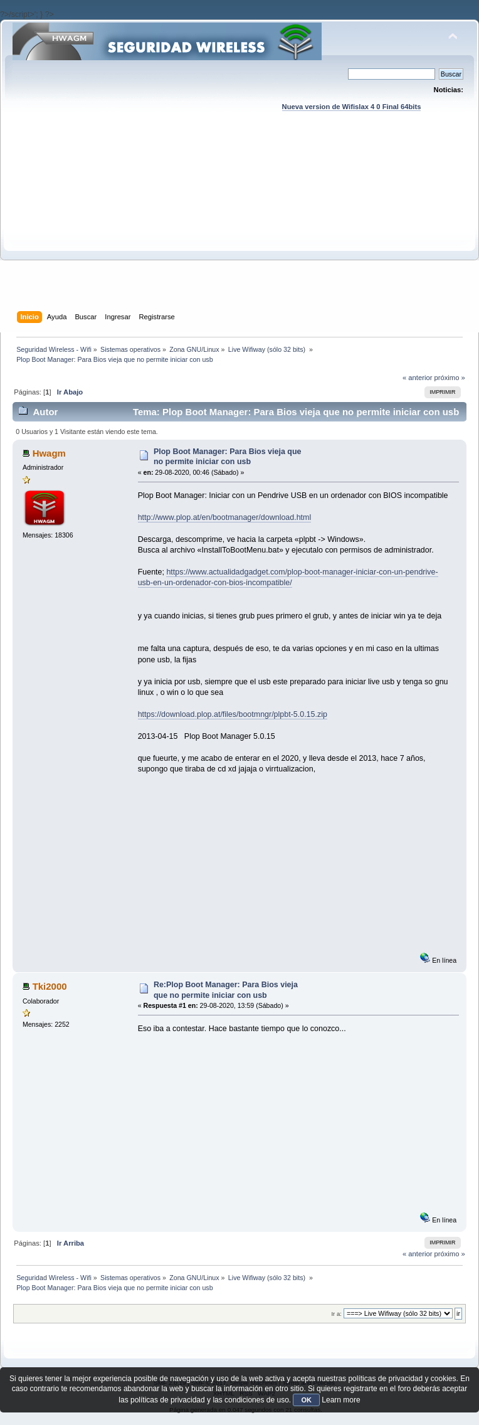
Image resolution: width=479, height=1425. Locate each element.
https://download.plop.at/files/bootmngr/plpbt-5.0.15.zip (232, 714)
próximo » (449, 377)
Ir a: (336, 1313)
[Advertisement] (240, 223)
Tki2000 (50, 986)
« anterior (417, 377)
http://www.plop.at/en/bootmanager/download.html (225, 517)
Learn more (341, 1400)
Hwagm (49, 453)
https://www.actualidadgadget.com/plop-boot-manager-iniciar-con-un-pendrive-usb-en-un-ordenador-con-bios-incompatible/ (288, 577)
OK (306, 1400)
